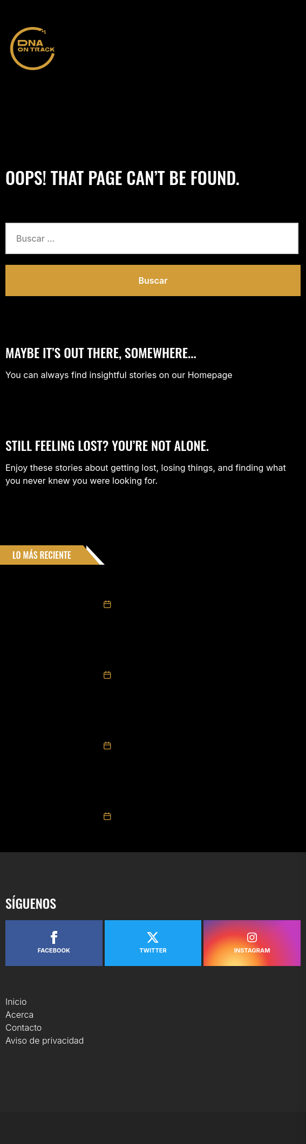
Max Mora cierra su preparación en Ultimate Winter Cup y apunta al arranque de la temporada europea (199, 584)
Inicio (16, 1001)
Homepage (210, 374)
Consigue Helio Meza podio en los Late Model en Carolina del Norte (203, 796)
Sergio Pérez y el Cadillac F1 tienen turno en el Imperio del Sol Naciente (201, 655)
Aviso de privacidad (44, 1040)
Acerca (19, 1014)
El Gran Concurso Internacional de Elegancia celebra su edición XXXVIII (198, 725)
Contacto (23, 1027)
